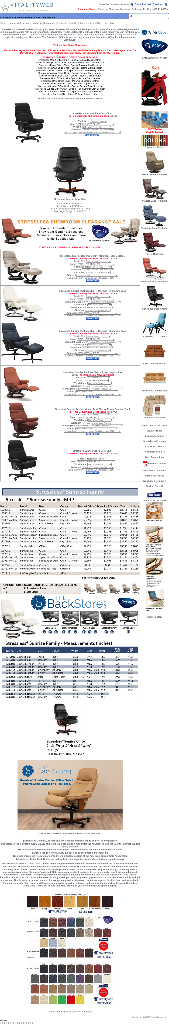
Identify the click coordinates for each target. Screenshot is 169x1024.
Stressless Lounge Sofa (154, 389)
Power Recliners (154, 253)
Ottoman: (79, 272)
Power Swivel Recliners (154, 174)
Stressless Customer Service (113, 4)
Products (13, 23)
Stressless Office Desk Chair (70, 23)
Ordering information (82, 1011)
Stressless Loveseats (155, 362)
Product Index (63, 1011)
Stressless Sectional (154, 416)
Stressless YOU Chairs (154, 335)
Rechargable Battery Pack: (76, 388)
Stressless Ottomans (154, 441)
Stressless (48, 23)
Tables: (71, 275)
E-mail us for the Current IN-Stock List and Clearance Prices (70, 98)
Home (3, 23)
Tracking (147, 9)
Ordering (136, 9)
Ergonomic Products (30, 23)
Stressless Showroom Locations (114, 9)
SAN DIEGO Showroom (154, 58)
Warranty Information (154, 481)
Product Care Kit (155, 486)
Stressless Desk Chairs (154, 307)
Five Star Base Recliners (154, 280)
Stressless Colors (154, 147)
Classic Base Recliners (154, 199)
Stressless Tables (154, 436)
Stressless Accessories (154, 425)
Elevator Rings (155, 430)
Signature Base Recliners (154, 227)
